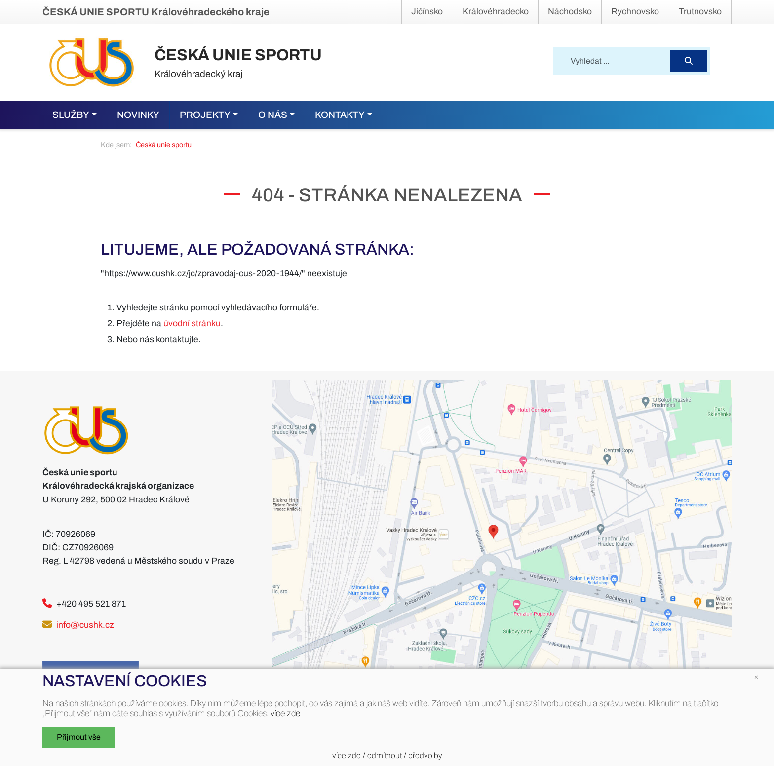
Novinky (138, 115)
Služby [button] (70, 115)
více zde (285, 713)
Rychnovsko (635, 11)
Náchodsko (570, 11)
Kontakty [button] (340, 115)
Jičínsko (427, 11)
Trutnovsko (700, 11)
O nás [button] (272, 115)
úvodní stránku (192, 323)
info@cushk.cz (85, 625)
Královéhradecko (496, 11)
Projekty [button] (205, 115)
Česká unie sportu (164, 145)
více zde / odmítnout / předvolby (387, 755)
